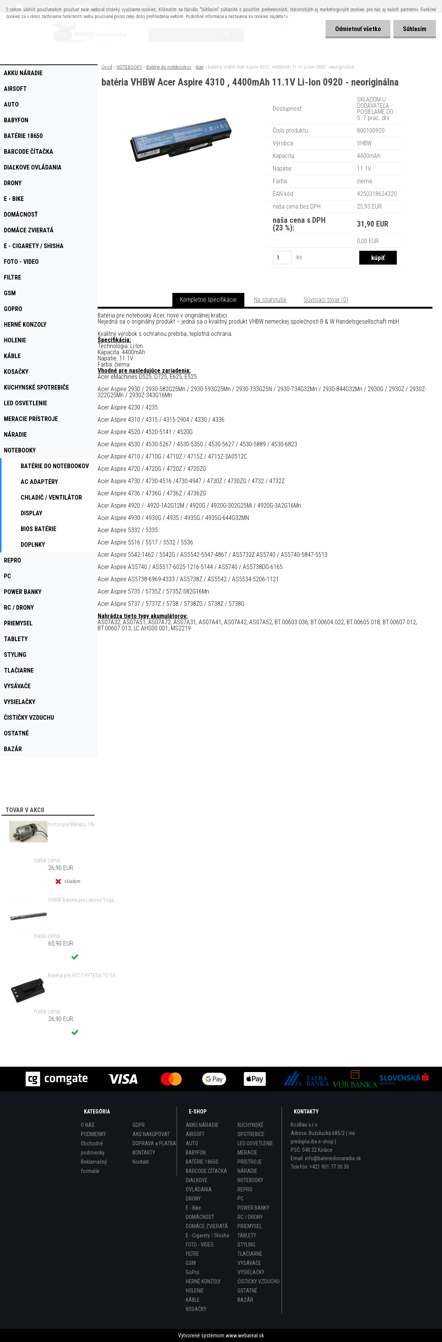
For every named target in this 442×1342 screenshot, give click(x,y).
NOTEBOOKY (129, 67)
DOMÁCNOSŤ (200, 1217)
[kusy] (282, 257)
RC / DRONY (250, 1217)
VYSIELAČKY (250, 1272)
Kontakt (141, 1162)
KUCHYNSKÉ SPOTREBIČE (251, 1129)
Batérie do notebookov (169, 67)
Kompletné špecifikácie (208, 299)
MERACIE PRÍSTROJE (249, 1157)
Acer (200, 67)
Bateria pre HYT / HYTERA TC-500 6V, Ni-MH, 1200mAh (83, 975)
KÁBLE (193, 1300)
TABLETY (246, 1235)
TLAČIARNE (249, 1254)
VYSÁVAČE (249, 1263)
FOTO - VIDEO (200, 1245)
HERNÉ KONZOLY (203, 1281)
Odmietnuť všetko (358, 29)
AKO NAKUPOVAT (151, 1134)
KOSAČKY (196, 1309)
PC (240, 1199)
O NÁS (88, 1125)
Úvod (106, 67)
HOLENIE (195, 1291)
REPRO (244, 1189)
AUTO (192, 1143)
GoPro (193, 1272)
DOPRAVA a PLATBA (154, 1143)
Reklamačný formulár (94, 1166)
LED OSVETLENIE (255, 1143)
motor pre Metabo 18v (71, 824)
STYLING (246, 1245)
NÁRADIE (247, 1171)
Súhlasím (414, 29)
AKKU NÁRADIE (202, 1125)
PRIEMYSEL (249, 1226)
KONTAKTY (144, 1153)
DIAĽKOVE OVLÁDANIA (199, 1184)
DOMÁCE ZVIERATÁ (207, 1226)
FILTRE (192, 1254)
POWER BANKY (253, 1208)
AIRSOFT (195, 1134)
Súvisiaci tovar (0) (326, 299)
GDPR (139, 1125)
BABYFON (196, 1153)
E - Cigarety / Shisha (207, 1235)
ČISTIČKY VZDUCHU (258, 1281)
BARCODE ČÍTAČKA (206, 1171)
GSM (191, 1263)
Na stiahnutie (270, 299)
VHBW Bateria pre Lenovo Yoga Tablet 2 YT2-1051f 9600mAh (83, 900)
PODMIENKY (93, 1134)
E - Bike (193, 1208)
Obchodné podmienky (93, 1148)
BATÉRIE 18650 (202, 1162)
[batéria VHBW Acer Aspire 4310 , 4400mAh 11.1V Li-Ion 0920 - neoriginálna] (180, 105)
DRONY (193, 1199)
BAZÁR (245, 1300)
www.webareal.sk (245, 1335)
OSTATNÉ (247, 1291)
